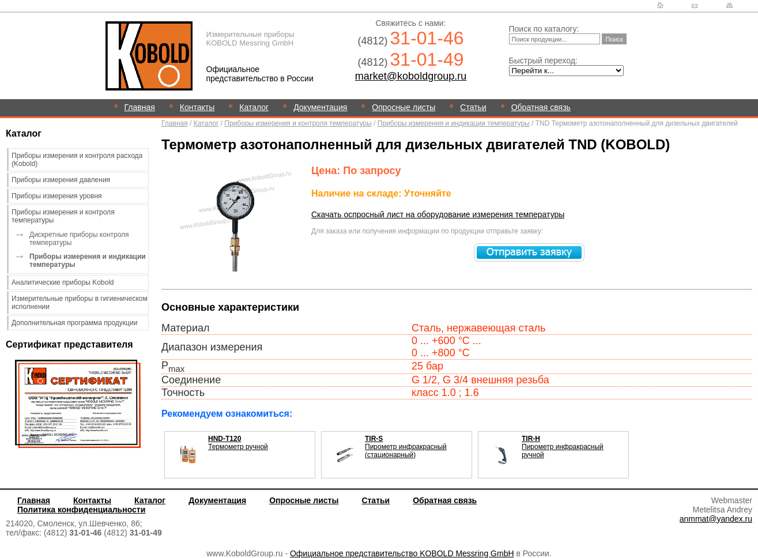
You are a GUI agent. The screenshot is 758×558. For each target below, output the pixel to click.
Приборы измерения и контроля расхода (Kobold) (77, 160)
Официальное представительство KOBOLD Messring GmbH (402, 553)
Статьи (473, 107)
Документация (320, 107)
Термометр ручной (238, 443)
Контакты (197, 107)
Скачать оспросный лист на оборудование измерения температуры (437, 214)
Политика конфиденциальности (81, 509)
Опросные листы (403, 107)
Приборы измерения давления (61, 180)
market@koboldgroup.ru (410, 76)
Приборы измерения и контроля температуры (297, 123)
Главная (140, 107)
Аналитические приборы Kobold (63, 282)
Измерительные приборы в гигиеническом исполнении (80, 303)
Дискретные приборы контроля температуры (79, 239)
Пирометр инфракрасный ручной (563, 447)
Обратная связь (541, 107)
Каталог (254, 107)
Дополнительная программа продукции (74, 323)
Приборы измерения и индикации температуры (454, 123)
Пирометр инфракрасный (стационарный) (406, 447)
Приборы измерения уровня (57, 196)
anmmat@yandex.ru (716, 518)
